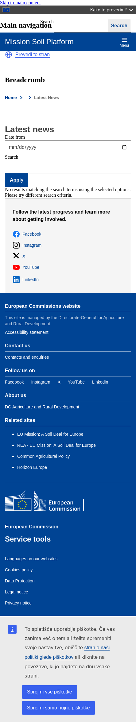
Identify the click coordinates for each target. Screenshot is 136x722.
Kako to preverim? (111, 9)
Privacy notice (18, 602)
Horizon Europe (32, 467)
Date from (15, 137)
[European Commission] (49, 502)
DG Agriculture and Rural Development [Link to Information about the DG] (42, 406)
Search (11, 157)
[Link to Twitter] (59, 382)
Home (11, 97)
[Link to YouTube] (76, 382)
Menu (124, 42)
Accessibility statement (27, 332)
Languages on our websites (31, 558)
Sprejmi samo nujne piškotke (58, 707)
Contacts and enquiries (27, 357)
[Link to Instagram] (40, 382)
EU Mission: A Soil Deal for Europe (50, 434)
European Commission (31, 526)
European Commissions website (42, 306)
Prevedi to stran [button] (32, 54)
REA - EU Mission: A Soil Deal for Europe (56, 445)
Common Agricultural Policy (43, 456)
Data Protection (20, 580)
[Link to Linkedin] (100, 382)
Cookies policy (19, 569)
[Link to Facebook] (14, 382)
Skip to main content (20, 2)
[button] (8, 54)
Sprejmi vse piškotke (49, 691)
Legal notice (16, 591)
